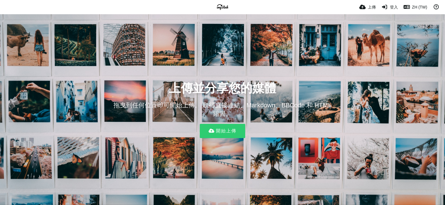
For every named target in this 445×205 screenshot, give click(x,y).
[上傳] (367, 7)
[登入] (389, 7)
